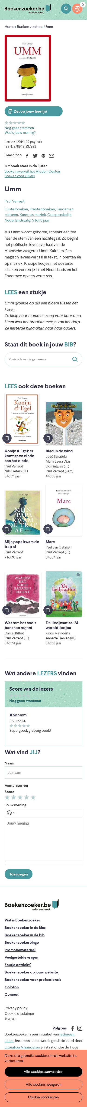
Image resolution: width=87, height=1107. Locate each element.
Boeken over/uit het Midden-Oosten (32, 171)
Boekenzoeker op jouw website (31, 972)
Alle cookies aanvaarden (43, 1071)
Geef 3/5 (15, 122)
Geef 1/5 (7, 122)
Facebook (27, 155)
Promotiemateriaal (20, 949)
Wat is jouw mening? (20, 132)
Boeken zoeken (66, 8)
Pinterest (43, 155)
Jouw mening (15, 805)
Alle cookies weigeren (43, 1084)
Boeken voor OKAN (20, 176)
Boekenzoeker (28, 8)
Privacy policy (16, 1008)
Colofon (12, 987)
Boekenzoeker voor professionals (33, 979)
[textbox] (43, 839)
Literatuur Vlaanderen (22, 1047)
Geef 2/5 (11, 122)
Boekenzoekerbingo (22, 942)
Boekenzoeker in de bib (25, 935)
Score (9, 791)
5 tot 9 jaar (40, 220)
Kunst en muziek (32, 214)
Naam (9, 763)
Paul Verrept (15, 201)
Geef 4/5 (19, 122)
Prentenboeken (42, 209)
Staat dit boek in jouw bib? (76, 359)
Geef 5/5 (23, 122)
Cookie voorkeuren (43, 1097)
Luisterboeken (16, 209)
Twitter (35, 155)
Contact (12, 994)
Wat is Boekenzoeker (22, 920)
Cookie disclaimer (19, 1013)
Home (9, 26)
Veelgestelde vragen (21, 957)
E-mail (51, 155)
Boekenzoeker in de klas (25, 927)
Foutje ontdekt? (18, 964)
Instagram (78, 1028)
